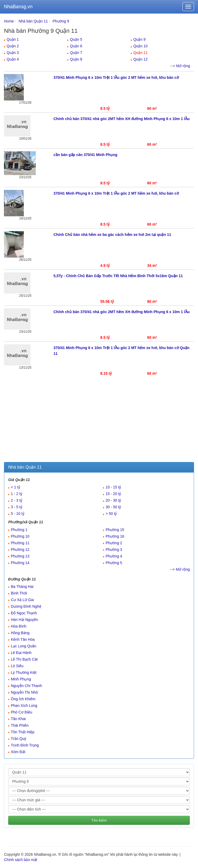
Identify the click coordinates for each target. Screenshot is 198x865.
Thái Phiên (20, 725)
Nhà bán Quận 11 (33, 21)
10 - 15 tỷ (113, 487)
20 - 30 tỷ (113, 500)
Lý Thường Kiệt (24, 672)
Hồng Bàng (20, 633)
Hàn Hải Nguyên (24, 619)
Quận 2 (13, 46)
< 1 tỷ (15, 487)
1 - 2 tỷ (16, 494)
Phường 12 (20, 549)
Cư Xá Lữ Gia (22, 600)
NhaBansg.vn (18, 6)
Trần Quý (18, 738)
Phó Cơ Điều (21, 712)
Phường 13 (20, 556)
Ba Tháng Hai (22, 586)
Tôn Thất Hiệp (22, 732)
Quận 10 (140, 46)
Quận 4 (13, 59)
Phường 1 (19, 530)
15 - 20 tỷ (113, 494)
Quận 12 (140, 59)
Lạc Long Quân (23, 646)
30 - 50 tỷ (113, 507)
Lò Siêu (17, 666)
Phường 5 (114, 563)
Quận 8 (76, 59)
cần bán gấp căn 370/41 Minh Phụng (85, 155)
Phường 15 (115, 530)
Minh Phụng (21, 679)
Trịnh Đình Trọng (25, 745)
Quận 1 (13, 39)
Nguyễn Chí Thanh (26, 686)
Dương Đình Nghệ (26, 606)
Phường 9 (61, 21)
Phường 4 (114, 556)
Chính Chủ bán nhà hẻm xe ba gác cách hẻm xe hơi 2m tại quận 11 (112, 234)
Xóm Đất (18, 752)
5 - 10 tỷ (17, 513)
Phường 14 (20, 563)
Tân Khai (18, 719)
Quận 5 (76, 39)
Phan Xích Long (24, 705)
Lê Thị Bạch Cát (24, 659)
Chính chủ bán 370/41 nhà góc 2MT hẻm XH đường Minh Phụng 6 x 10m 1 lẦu (121, 119)
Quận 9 (139, 39)
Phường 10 (20, 536)
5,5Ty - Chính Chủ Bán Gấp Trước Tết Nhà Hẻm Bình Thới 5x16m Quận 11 (118, 276)
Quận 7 (76, 53)
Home (9, 21)
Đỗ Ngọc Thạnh (24, 613)
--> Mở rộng (180, 66)
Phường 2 (114, 543)
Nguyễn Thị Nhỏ (24, 692)
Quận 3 (13, 53)
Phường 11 (20, 543)
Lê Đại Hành (21, 653)
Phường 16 (115, 536)
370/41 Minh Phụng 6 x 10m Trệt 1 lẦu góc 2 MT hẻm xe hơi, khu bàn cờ (116, 77)
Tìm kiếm (99, 820)
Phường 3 (114, 549)
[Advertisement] (99, 422)
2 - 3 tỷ (16, 500)
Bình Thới (19, 593)
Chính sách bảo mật (20, 860)
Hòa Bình (18, 626)
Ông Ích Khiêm (23, 699)
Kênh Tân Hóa (23, 639)
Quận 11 (140, 53)
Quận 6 (76, 46)
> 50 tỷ (111, 513)
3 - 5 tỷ (16, 507)
